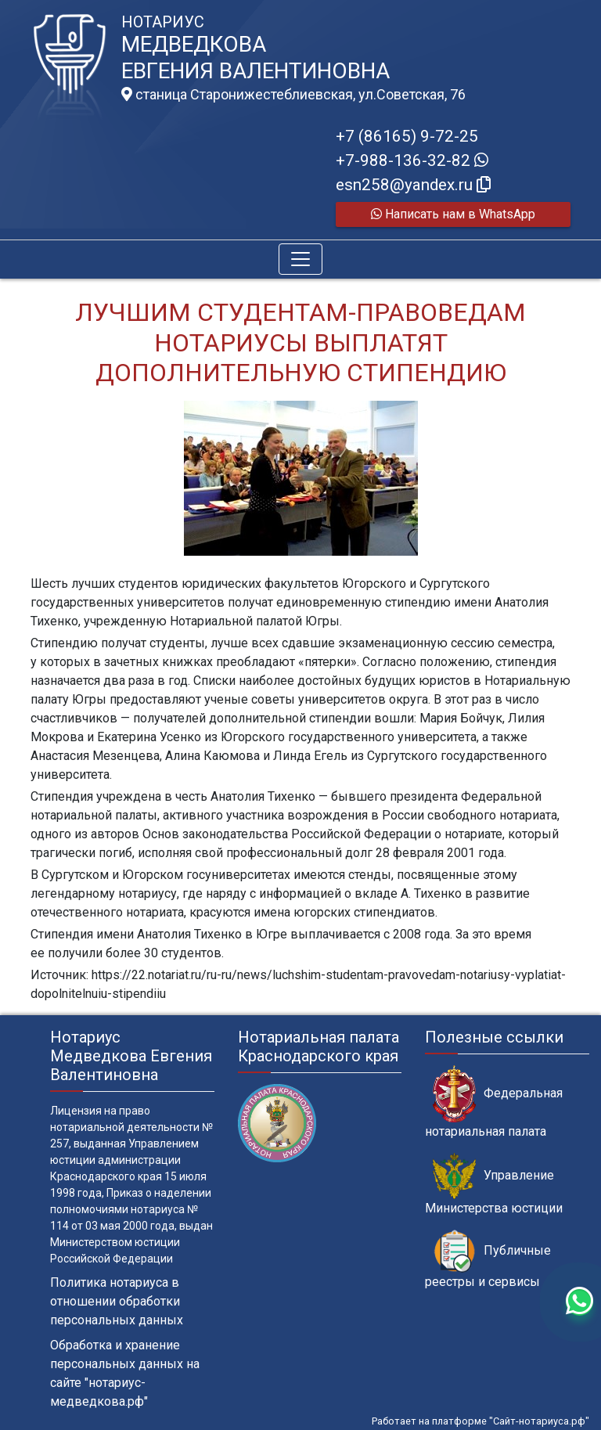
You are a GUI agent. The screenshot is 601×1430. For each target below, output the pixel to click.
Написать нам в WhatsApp (453, 214)
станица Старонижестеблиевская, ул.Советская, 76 (293, 95)
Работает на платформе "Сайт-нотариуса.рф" (480, 1421)
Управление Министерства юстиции (494, 1184)
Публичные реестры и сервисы (488, 1259)
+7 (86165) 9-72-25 (407, 136)
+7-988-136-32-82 (412, 160)
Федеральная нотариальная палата (494, 1102)
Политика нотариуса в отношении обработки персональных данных (116, 1301)
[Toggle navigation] (300, 259)
